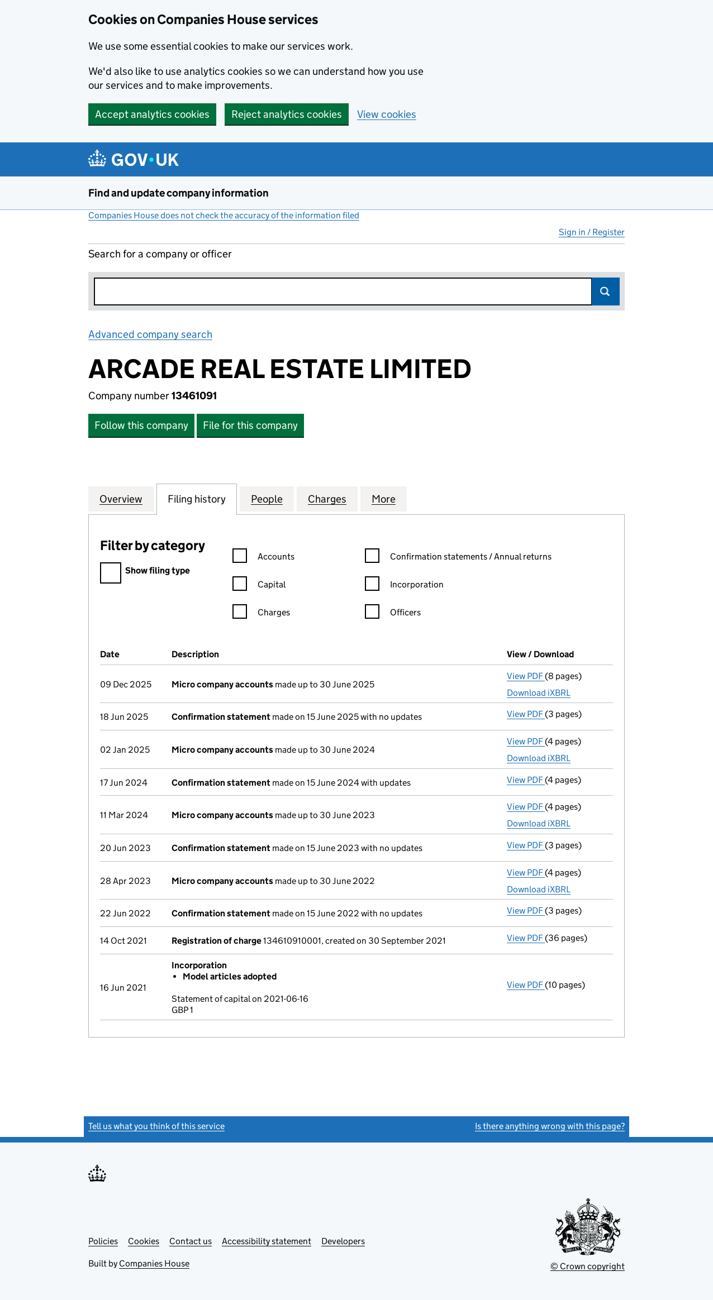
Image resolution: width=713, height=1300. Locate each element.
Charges (261, 614)
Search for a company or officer (160, 253)
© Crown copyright (587, 1266)
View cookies (386, 114)
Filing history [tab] (197, 498)
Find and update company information (178, 193)
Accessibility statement (266, 1241)
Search (606, 291)
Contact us (190, 1241)
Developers (343, 1241)
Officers (393, 614)
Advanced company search (150, 334)
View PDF (526, 676)
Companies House (154, 1263)
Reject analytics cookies (286, 114)
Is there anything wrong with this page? (550, 1126)
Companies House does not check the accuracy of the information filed (223, 215)
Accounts (263, 558)
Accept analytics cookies (152, 114)
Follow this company (141, 425)
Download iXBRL (539, 692)
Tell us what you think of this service (156, 1126)
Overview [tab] (120, 498)
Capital (259, 586)
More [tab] (384, 498)
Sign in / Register (592, 232)
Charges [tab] (327, 498)
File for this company (250, 425)
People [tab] (267, 498)
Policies (103, 1241)
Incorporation (404, 586)
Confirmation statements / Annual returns (458, 558)
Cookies (143, 1241)
